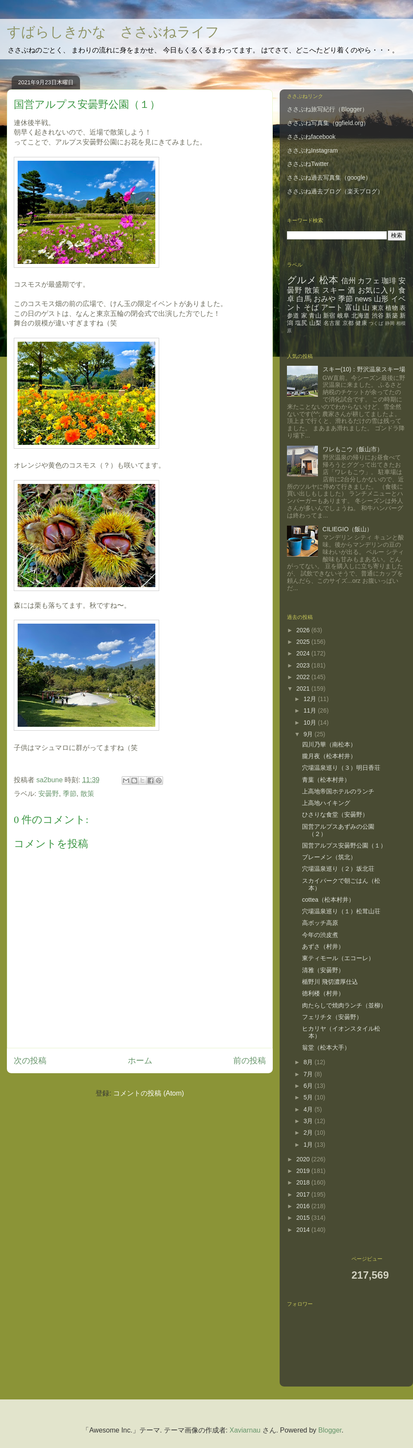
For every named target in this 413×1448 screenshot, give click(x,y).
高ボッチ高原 (320, 922)
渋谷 (378, 315)
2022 (303, 676)
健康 (361, 323)
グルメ (302, 280)
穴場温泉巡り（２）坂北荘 (338, 868)
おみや (325, 299)
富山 (352, 307)
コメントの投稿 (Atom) (148, 1093)
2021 (303, 688)
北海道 (360, 315)
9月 (308, 734)
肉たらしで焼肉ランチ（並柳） (344, 1005)
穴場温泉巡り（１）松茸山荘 (341, 911)
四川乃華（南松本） (329, 744)
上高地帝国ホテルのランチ (338, 791)
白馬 (303, 299)
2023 (303, 665)
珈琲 (389, 281)
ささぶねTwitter (308, 163)
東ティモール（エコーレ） (338, 958)
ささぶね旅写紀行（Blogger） (327, 109)
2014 (303, 1229)
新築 (391, 315)
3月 (308, 1120)
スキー (333, 290)
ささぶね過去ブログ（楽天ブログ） (335, 191)
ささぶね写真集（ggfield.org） (328, 122)
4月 (308, 1109)
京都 (348, 323)
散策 (87, 793)
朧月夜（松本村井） (329, 756)
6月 (308, 1085)
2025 (303, 641)
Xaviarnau (244, 1430)
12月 (310, 698)
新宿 (329, 315)
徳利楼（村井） (323, 993)
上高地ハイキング (326, 802)
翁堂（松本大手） (326, 1047)
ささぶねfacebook (311, 136)
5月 (308, 1097)
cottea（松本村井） (328, 899)
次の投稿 (30, 1060)
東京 (378, 307)
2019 (303, 1170)
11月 (310, 710)
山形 (381, 299)
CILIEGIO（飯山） (348, 529)
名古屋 (332, 323)
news (363, 299)
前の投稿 (249, 1060)
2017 (303, 1194)
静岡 (390, 323)
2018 (303, 1182)
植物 (391, 307)
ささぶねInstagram (312, 150)
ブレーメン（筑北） (329, 857)
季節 (70, 793)
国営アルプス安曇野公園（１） (344, 845)
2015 (303, 1217)
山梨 (315, 322)
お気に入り (377, 290)
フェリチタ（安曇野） (332, 1016)
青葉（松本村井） (326, 779)
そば (311, 307)
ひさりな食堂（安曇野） (335, 814)
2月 (308, 1132)
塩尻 (301, 322)
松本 (328, 280)
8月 (308, 1062)
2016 (303, 1206)
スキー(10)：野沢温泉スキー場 (364, 369)
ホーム (140, 1060)
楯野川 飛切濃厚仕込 (330, 981)
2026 (303, 630)
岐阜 (343, 315)
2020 (303, 1159)
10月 (310, 722)
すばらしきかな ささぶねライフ (113, 33)
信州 (348, 281)
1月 (308, 1144)
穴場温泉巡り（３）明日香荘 (341, 767)
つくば (376, 323)
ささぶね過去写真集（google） (329, 177)
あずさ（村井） (323, 946)
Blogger (330, 1430)
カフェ (368, 281)
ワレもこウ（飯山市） (353, 449)
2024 (303, 653)
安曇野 (48, 793)
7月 (308, 1074)
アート (332, 307)
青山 (315, 315)
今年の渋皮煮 (320, 934)
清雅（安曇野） (323, 970)
